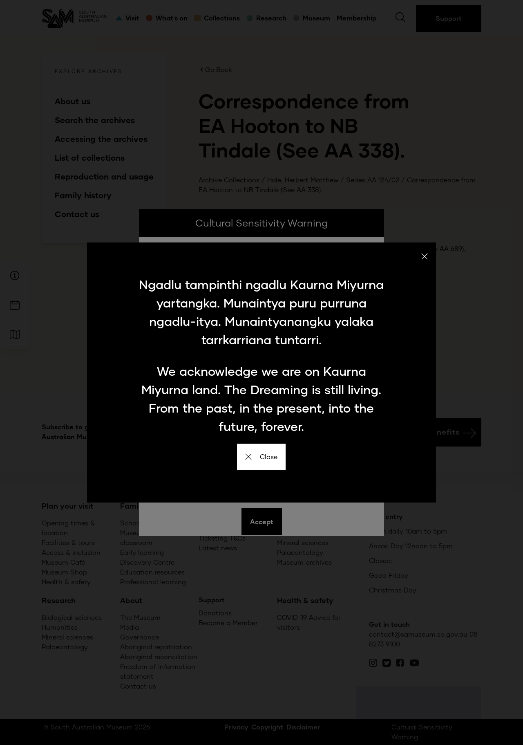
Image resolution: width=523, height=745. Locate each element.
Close (261, 456)
